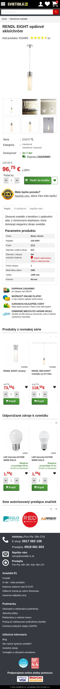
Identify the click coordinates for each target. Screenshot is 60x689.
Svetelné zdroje (10, 648)
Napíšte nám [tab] (36, 208)
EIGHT (27, 139)
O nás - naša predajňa (13, 582)
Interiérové (27, 144)
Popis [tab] (7, 208)
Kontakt (6, 578)
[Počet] (11, 180)
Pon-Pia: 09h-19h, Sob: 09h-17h (28, 564)
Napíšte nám (22, 196)
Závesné (38, 147)
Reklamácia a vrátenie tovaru (16, 617)
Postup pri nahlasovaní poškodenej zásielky (24, 621)
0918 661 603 (28, 547)
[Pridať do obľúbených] (55, 180)
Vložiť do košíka (37, 180)
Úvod (4, 19)
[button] (52, 336)
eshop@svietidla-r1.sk (23, 556)
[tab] (7, 208)
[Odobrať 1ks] (6, 180)
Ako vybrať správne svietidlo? (17, 643)
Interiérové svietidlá (18, 19)
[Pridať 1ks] (17, 180)
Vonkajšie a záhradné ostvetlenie (18, 652)
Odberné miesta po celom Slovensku (20, 591)
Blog (4, 639)
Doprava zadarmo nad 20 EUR (17, 586)
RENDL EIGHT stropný (14, 371)
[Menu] (4, 4)
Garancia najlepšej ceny (14, 595)
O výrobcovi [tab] (20, 208)
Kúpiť (11, 401)
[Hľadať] (56, 12)
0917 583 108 (27, 541)
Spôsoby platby (10, 613)
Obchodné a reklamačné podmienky (20, 609)
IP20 (33, 245)
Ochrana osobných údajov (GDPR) (19, 626)
